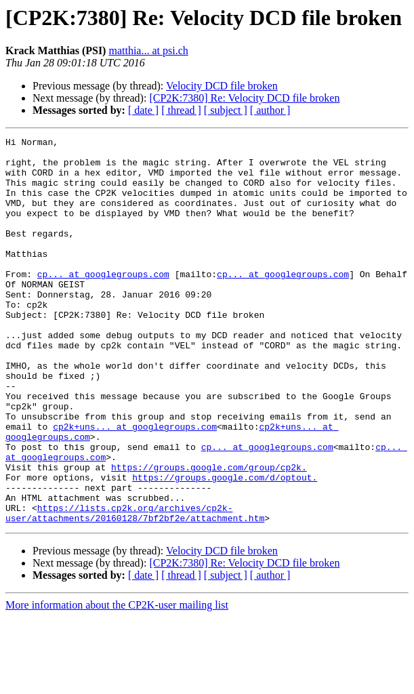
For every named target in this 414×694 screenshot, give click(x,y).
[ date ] (143, 110)
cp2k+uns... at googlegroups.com (135, 485)
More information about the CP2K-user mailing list (116, 682)
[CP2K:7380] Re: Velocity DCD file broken (244, 98)
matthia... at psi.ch (148, 50)
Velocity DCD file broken (222, 85)
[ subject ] (225, 110)
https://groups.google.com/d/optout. (224, 546)
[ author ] (270, 110)
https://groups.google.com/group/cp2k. (209, 534)
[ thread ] (181, 110)
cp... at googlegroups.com (103, 302)
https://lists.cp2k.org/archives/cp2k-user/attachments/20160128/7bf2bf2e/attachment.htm (134, 589)
